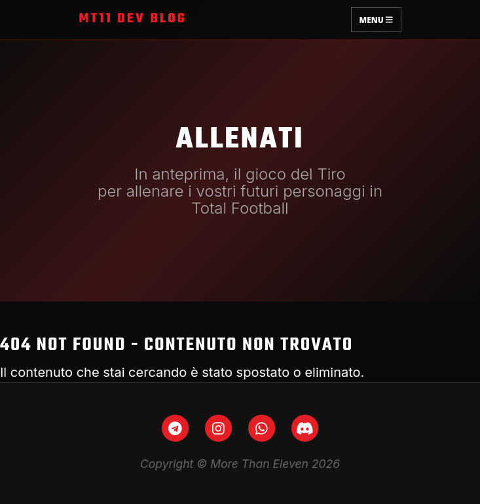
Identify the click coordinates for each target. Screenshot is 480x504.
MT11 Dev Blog (133, 19)
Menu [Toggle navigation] (376, 19)
